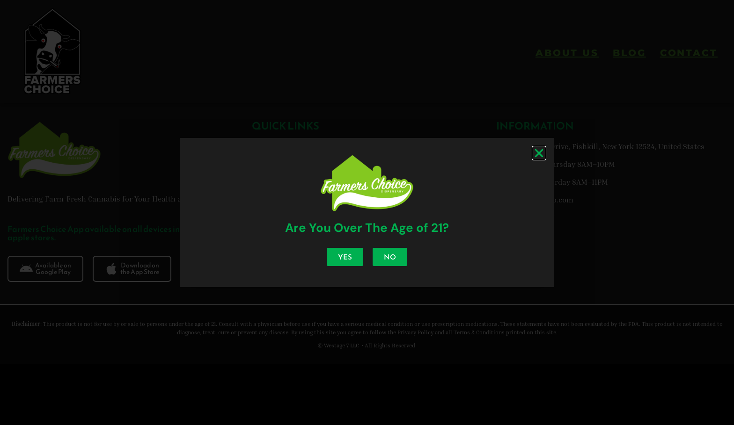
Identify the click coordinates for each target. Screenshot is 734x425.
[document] (367, 212)
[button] (539, 153)
